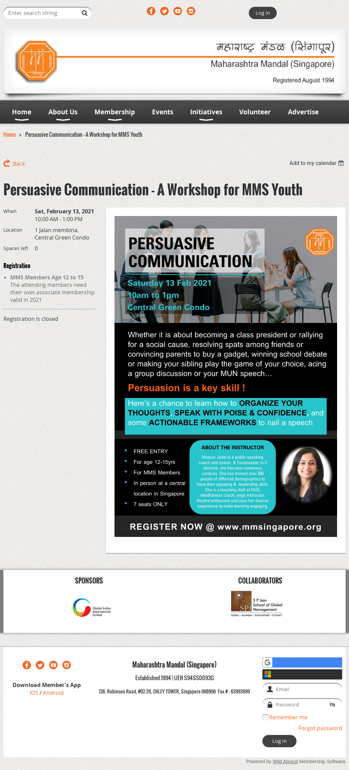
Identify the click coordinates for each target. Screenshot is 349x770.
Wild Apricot (285, 761)
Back (19, 163)
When (10, 211)
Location (12, 230)
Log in (263, 12)
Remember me (288, 717)
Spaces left (15, 248)
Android (53, 693)
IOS (35, 693)
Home (9, 134)
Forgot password (320, 728)
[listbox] (317, 163)
